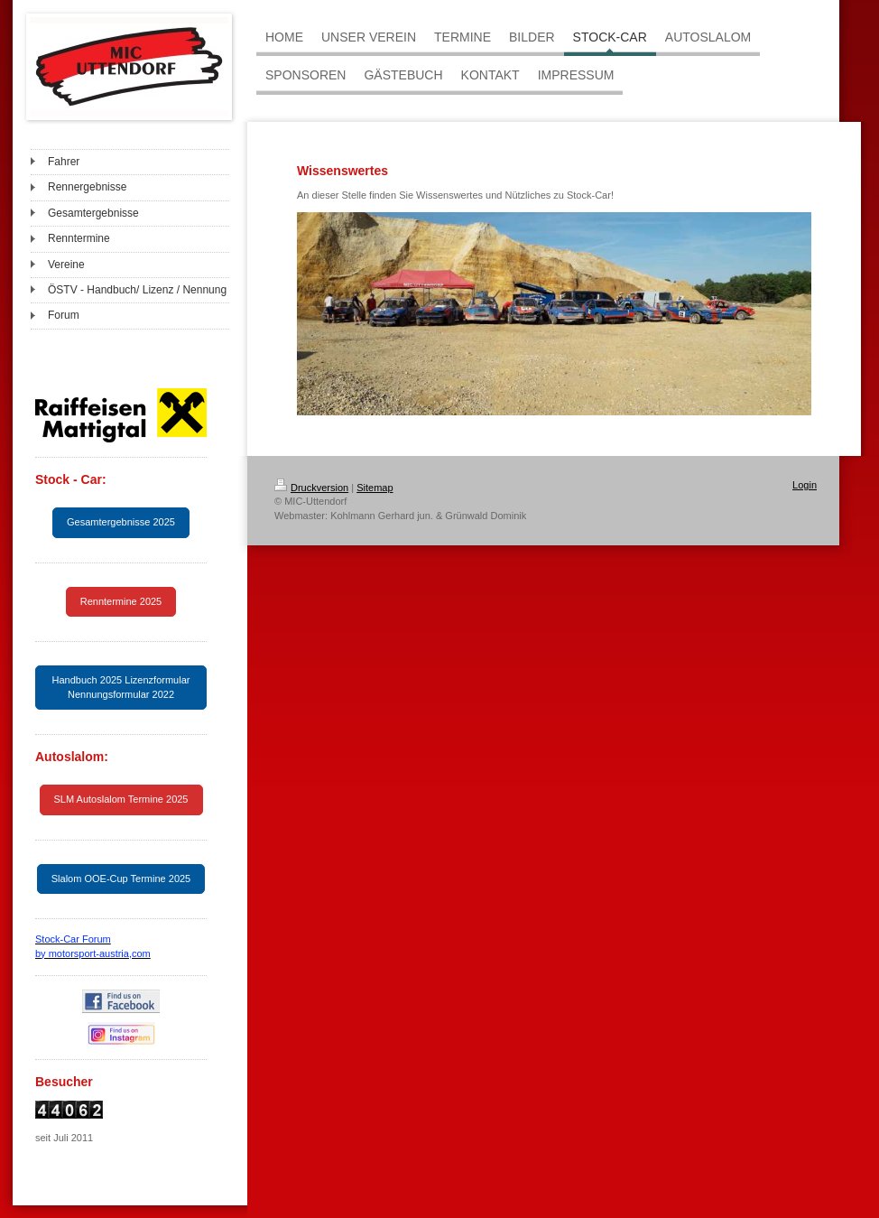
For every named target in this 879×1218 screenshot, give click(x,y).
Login (804, 484)
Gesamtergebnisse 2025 (121, 521)
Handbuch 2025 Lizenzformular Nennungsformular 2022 (121, 686)
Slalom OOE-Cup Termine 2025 (120, 878)
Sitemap (374, 487)
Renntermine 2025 (121, 601)
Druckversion (311, 487)
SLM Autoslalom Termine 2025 (121, 799)
